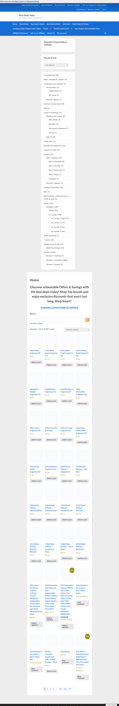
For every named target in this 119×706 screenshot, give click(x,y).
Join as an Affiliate (37, 33)
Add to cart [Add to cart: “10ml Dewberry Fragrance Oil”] (51, 478)
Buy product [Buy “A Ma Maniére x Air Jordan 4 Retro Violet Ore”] (34, 669)
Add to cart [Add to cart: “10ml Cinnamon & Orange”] (51, 440)
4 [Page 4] (53, 689)
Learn (104, 9)
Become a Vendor (94, 9)
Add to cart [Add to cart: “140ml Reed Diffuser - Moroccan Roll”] (51, 520)
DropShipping (81, 9)
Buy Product (81, 677)
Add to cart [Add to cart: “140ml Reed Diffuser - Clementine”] (67, 481)
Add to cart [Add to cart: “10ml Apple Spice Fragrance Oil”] (51, 365)
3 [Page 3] (50, 689)
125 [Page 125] (60, 689)
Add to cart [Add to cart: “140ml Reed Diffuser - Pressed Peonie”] (67, 520)
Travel (45, 29)
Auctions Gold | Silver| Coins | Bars (27, 29)
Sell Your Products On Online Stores (94, 5)
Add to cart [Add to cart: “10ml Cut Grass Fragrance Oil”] (67, 440)
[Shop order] (76, 330)
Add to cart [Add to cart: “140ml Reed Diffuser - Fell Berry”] (82, 481)
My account (61, 33)
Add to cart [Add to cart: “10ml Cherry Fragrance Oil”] (36, 440)
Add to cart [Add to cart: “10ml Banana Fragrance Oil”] (51, 401)
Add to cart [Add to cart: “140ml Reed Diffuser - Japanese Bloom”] (36, 520)
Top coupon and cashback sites (87, 29)
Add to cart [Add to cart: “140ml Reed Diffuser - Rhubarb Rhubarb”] (36, 561)
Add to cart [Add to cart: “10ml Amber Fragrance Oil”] (36, 362)
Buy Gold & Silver (38, 24)
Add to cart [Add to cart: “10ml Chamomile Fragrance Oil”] (82, 404)
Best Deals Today (27, 15)
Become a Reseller (74, 5)
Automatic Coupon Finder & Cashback (59, 307)
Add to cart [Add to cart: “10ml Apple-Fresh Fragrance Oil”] (67, 365)
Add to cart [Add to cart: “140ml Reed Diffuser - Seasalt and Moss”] (51, 561)
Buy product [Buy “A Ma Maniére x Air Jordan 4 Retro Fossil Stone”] (81, 603)
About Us (51, 33)
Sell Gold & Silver (53, 24)
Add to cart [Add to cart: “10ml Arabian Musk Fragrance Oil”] (82, 365)
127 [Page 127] (69, 689)
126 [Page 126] (65, 689)
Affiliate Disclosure (20, 33)
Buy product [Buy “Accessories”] (65, 662)
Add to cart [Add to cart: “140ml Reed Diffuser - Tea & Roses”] (67, 558)
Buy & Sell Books (46, 5)
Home (15, 24)
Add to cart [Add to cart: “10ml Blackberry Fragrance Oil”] (67, 401)
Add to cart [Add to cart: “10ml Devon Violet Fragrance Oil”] (36, 481)
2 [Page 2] (47, 689)
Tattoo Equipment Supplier (30, 5)
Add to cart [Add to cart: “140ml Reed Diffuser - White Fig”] (82, 558)
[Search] (87, 320)
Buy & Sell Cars (60, 5)
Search (33, 314)
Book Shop (24, 24)
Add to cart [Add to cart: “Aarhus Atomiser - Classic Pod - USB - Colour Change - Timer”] (51, 671)
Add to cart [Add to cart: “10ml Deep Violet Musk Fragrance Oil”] (82, 442)
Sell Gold (66, 24)
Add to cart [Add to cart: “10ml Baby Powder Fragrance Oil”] (36, 404)
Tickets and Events (61, 29)
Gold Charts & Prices (80, 24)
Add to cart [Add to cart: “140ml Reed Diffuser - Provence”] (82, 520)
